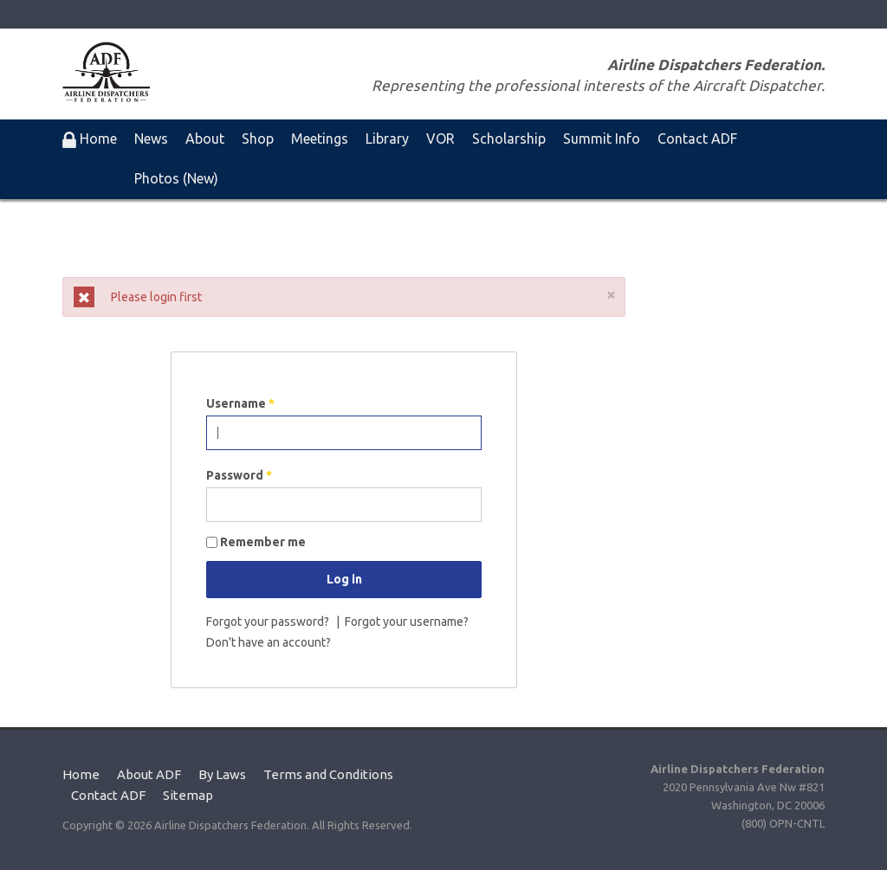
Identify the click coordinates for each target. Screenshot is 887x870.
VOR (440, 138)
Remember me (263, 542)
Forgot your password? (269, 621)
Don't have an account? (268, 642)
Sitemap (188, 795)
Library (387, 138)
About (204, 138)
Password (239, 475)
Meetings (319, 138)
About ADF (149, 774)
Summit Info (601, 138)
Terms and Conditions (328, 774)
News (151, 138)
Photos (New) (176, 178)
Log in (344, 579)
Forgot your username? (407, 621)
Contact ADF (697, 138)
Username (240, 403)
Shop (258, 138)
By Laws (222, 774)
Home (81, 774)
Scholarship (509, 138)
